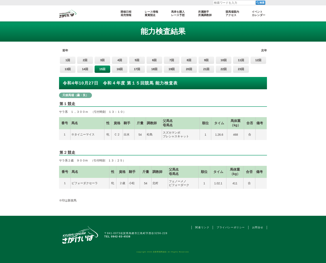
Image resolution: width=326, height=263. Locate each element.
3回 (102, 60)
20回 (189, 69)
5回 (137, 60)
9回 (206, 60)
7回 (171, 60)
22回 (224, 69)
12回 (258, 60)
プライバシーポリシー (231, 227)
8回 (189, 60)
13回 (68, 69)
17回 (137, 69)
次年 (264, 50)
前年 (65, 50)
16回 (120, 69)
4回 (119, 60)
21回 (206, 69)
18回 (154, 69)
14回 (85, 69)
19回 (172, 69)
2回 (85, 60)
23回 (241, 69)
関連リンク (202, 227)
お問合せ (257, 227)
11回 (241, 60)
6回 (154, 60)
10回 (224, 60)
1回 (67, 60)
